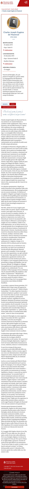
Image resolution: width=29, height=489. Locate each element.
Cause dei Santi (6, 9)
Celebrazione (7, 50)
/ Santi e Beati (14, 9)
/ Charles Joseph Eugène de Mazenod (12, 11)
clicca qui (23, 481)
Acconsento (14, 487)
